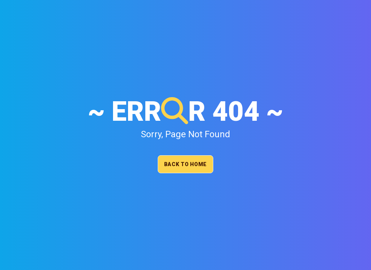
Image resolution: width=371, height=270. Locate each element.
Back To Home (185, 164)
